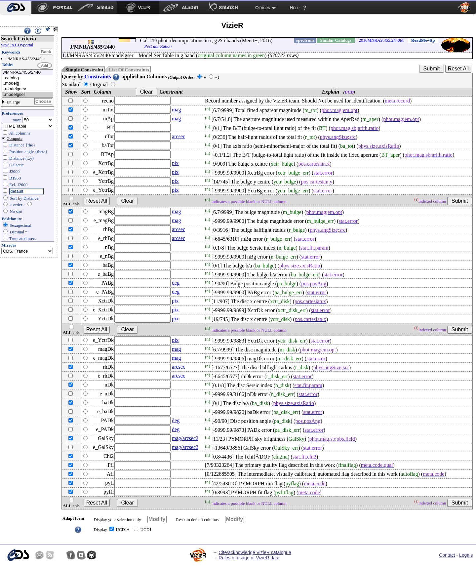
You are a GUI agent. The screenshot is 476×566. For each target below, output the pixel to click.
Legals (466, 555)
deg (175, 283)
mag (176, 109)
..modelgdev (27, 89)
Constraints (102, 76)
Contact (447, 555)
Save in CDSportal (17, 44)
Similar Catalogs (335, 40)
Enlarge (13, 102)
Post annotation (158, 46)
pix (175, 163)
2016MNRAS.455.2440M (381, 40)
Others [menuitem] (262, 7)
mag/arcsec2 (185, 438)
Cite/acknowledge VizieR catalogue (254, 552)
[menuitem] (15, 7)
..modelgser (27, 95)
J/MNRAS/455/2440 (27, 72)
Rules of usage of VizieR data (248, 557)
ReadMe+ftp (423, 40)
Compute (14, 138)
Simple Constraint (84, 69)
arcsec (178, 136)
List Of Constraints (129, 69)
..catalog (27, 78)
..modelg (27, 83)
